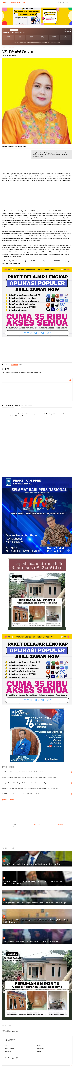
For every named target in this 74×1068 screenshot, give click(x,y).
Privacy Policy (40, 1048)
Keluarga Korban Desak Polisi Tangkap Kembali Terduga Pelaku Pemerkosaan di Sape (34, 903)
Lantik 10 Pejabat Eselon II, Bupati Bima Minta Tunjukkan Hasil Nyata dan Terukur (32, 864)
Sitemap (39, 1051)
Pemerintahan (11, 47)
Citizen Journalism (9, 1048)
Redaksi (39, 1045)
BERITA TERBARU (8, 800)
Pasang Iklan (8, 1051)
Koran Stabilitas (18, 2)
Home (3, 47)
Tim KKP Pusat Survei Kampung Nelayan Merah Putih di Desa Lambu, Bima (30, 941)
